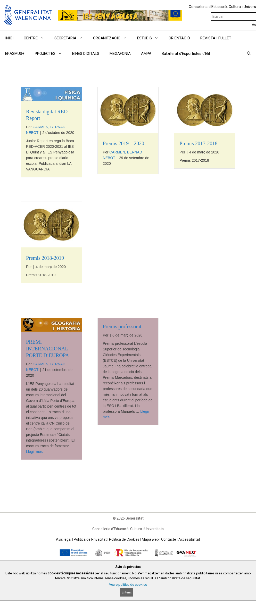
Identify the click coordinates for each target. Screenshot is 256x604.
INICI (9, 38)
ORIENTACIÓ (179, 38)
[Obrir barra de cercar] (249, 53)
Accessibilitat (189, 539)
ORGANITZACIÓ (112, 38)
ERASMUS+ (14, 53)
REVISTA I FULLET (215, 38)
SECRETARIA (71, 38)
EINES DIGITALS (85, 53)
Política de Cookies (124, 539)
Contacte (168, 539)
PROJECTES (51, 53)
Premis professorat (122, 326)
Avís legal (63, 539)
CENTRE (36, 38)
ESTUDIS (150, 38)
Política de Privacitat (90, 539)
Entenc (127, 592)
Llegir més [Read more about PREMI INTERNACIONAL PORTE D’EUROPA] (34, 452)
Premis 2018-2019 (45, 258)
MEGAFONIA (120, 53)
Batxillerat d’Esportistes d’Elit (186, 53)
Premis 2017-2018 (198, 143)
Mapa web (150, 539)
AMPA (146, 53)
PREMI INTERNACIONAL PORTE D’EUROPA (47, 348)
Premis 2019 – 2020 (123, 143)
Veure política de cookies (128, 584)
